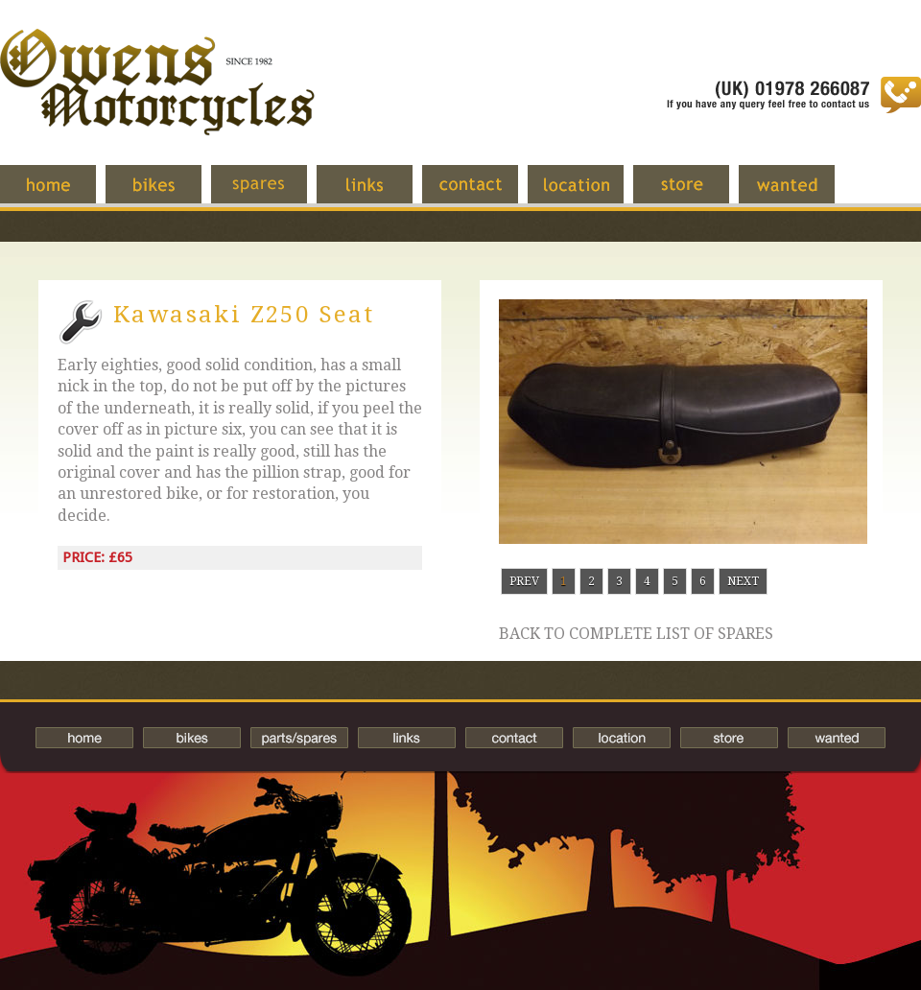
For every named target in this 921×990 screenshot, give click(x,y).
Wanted (801, 194)
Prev (524, 581)
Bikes (192, 737)
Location (590, 194)
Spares (273, 194)
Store (695, 194)
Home (62, 194)
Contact (484, 194)
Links (379, 194)
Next (743, 581)
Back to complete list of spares (636, 634)
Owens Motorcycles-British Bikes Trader (157, 101)
